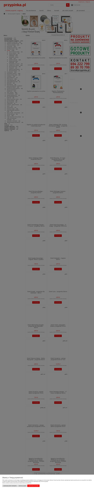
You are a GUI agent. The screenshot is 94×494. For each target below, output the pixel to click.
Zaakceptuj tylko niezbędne (10, 485)
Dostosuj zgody (22, 485)
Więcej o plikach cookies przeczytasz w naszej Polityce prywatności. (16, 482)
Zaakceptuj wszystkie (33, 485)
